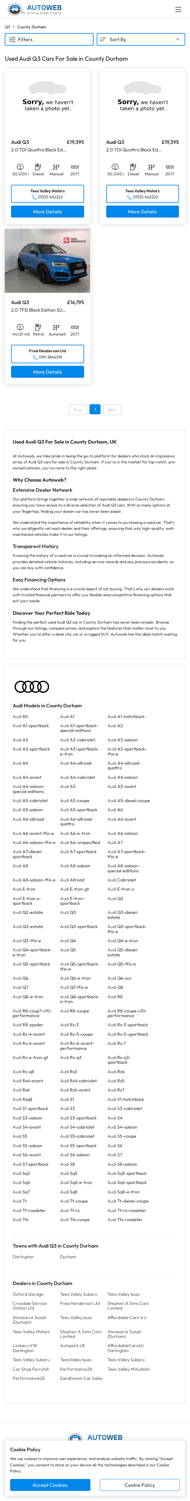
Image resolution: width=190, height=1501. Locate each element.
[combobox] (141, 39)
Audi (20, 716)
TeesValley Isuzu (75, 1359)
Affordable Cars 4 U (126, 1317)
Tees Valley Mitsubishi (128, 1369)
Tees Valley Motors (31, 1331)
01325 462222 (50, 196)
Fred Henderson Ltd (80, 1303)
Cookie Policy (140, 1485)
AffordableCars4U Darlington (125, 1348)
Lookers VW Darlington (25, 1348)
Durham (68, 1257)
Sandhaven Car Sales (81, 1378)
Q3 (7, 26)
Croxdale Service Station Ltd (30, 1305)
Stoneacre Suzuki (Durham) (29, 1320)
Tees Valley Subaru (78, 1294)
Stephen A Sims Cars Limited (128, 1305)
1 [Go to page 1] (95, 409)
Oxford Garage (28, 1294)
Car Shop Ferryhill (31, 1369)
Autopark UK (72, 1345)
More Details (47, 211)
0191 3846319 (50, 357)
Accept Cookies (50, 1485)
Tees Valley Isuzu (123, 1294)
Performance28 (76, 1369)
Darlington (23, 1257)
